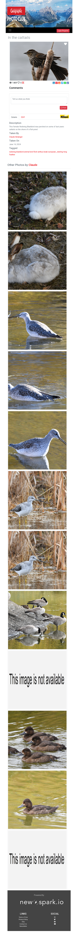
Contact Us (23, 924)
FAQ (23, 922)
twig (65, 152)
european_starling (55, 152)
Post (63, 108)
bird (31, 152)
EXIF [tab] (23, 117)
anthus (40, 152)
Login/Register (63, 31)
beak (46, 152)
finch (35, 152)
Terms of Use (23, 917)
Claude (33, 165)
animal (26, 152)
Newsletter (23, 926)
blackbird (20, 152)
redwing (12, 152)
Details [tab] (14, 117)
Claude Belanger (16, 137)
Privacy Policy (23, 919)
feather (12, 154)
